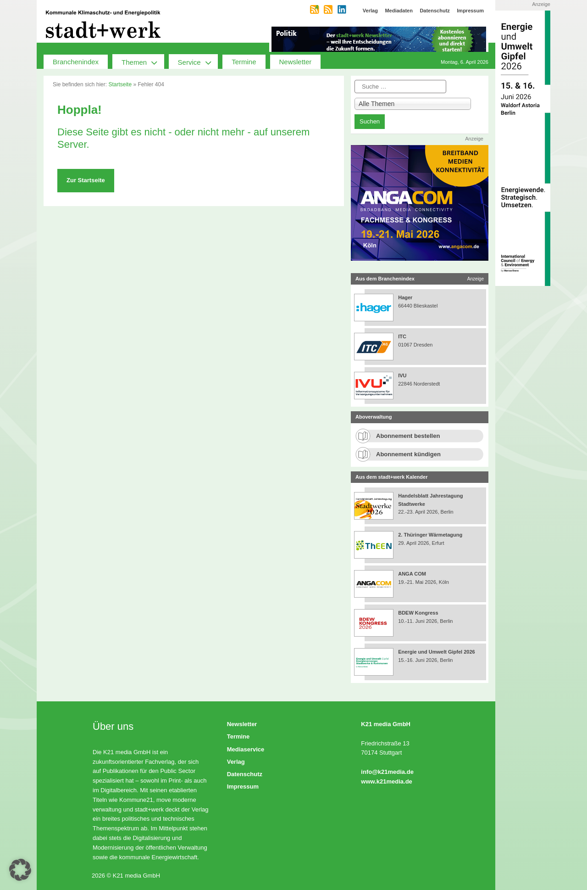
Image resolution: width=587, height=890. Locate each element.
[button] (20, 870)
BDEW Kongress (418, 613)
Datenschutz (244, 774)
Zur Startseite (85, 180)
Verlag (236, 761)
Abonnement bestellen (408, 435)
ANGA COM (412, 574)
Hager (405, 297)
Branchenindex (76, 62)
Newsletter (295, 62)
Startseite (120, 84)
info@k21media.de (387, 771)
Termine (244, 62)
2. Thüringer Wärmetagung (430, 534)
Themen (143, 61)
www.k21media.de (386, 781)
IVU (402, 375)
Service (198, 61)
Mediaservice (246, 749)
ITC (402, 336)
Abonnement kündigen (408, 454)
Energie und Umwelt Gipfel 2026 (436, 652)
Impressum (243, 786)
